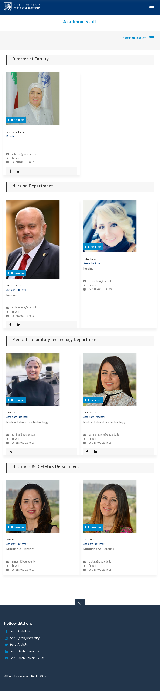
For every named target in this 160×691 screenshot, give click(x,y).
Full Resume (16, 120)
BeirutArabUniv (17, 631)
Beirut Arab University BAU (24, 658)
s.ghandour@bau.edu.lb (26, 307)
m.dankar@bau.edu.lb (102, 281)
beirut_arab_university (22, 638)
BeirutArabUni (16, 644)
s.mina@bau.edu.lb (23, 434)
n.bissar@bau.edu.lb (24, 154)
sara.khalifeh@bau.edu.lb (104, 434)
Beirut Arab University (21, 651)
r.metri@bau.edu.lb (23, 561)
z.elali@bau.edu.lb (100, 561)
